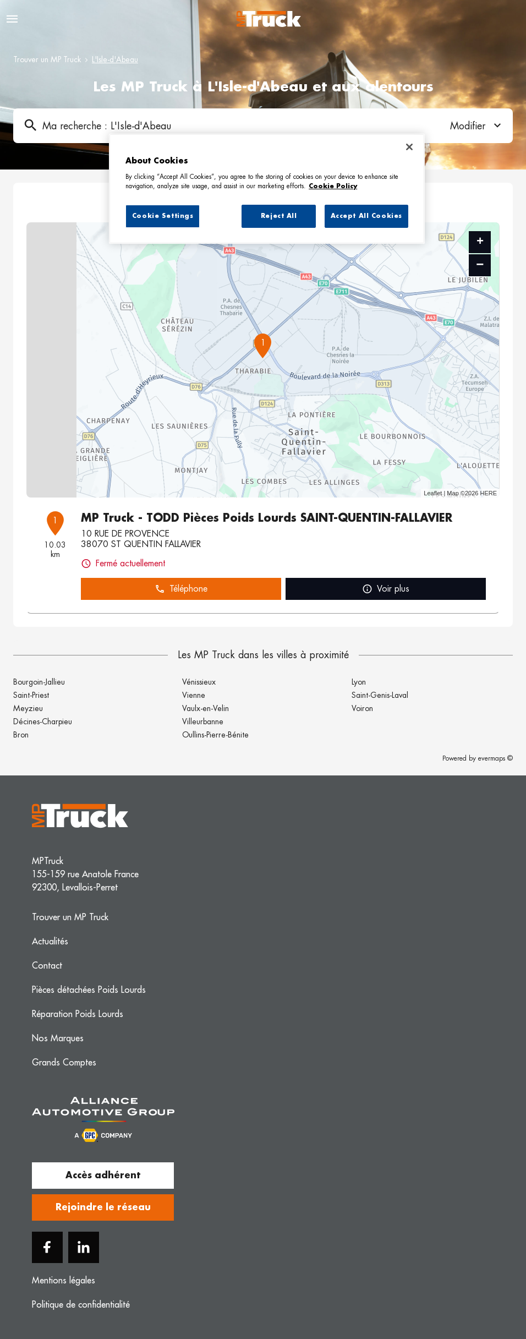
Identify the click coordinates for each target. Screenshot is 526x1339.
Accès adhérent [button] (102, 1175)
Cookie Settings (163, 216)
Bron (21, 735)
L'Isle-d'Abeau (115, 59)
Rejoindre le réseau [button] (103, 1207)
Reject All (279, 216)
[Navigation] (12, 19)
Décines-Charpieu (42, 721)
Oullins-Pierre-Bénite (215, 735)
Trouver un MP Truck (47, 59)
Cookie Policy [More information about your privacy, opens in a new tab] (333, 186)
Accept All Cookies (366, 216)
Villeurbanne (202, 721)
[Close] (409, 147)
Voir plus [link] (385, 589)
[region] (267, 189)
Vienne (193, 695)
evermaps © (495, 758)
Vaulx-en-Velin (205, 708)
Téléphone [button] (181, 589)
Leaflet (433, 493)
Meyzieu (28, 708)
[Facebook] (47, 1247)
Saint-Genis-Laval (380, 695)
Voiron (362, 708)
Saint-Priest (31, 695)
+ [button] (480, 242)
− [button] (480, 265)
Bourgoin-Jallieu (39, 682)
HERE (488, 493)
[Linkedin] (83, 1247)
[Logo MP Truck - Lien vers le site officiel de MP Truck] (269, 19)
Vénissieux (199, 682)
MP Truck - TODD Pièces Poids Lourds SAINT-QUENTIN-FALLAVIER (266, 517)
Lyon (359, 682)
